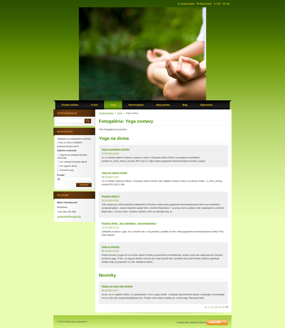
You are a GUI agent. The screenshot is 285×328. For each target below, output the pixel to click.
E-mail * (61, 175)
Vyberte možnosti (66, 150)
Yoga (119, 113)
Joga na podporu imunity (115, 149)
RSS (219, 3)
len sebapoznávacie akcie (73, 161)
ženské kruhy (67, 170)
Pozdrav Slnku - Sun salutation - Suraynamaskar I (129, 223)
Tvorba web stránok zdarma (191, 322)
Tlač (228, 3)
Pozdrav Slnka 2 (110, 196)
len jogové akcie (68, 166)
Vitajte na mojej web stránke (117, 286)
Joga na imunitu (110, 246)
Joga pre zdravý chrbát (114, 172)
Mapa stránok (206, 3)
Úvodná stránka (106, 113)
